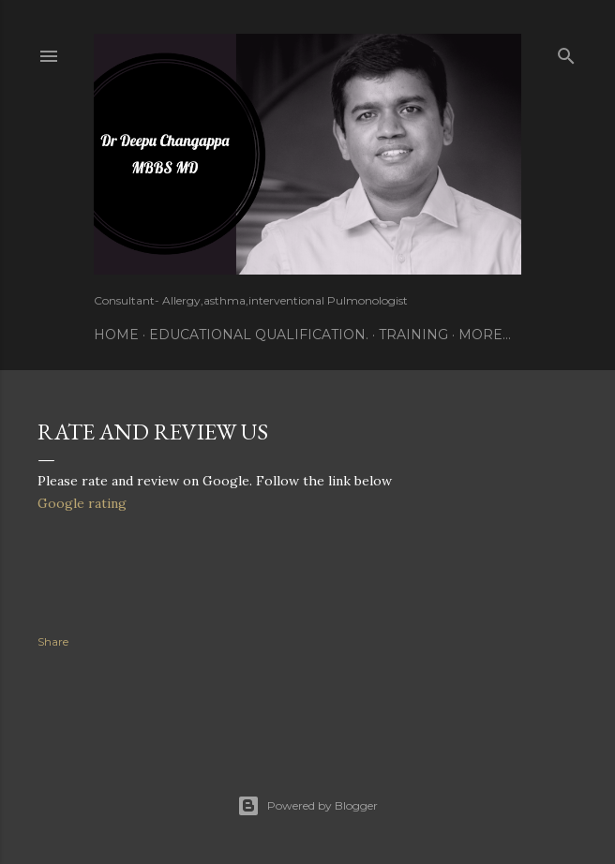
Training (413, 334)
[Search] (566, 52)
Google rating (82, 503)
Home (116, 334)
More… (484, 334)
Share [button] (53, 641)
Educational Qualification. (258, 334)
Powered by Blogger (307, 806)
